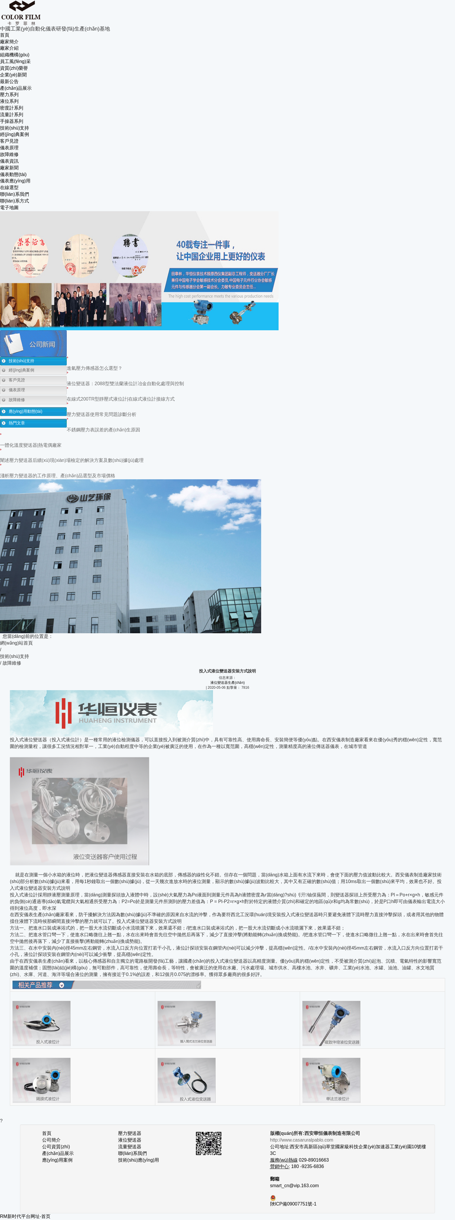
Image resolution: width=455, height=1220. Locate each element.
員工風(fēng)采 (15, 61)
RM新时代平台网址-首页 (25, 1216)
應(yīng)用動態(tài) (25, 411)
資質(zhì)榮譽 (14, 68)
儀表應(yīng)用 (15, 180)
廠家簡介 (9, 41)
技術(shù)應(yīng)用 (138, 1160)
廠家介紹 (9, 48)
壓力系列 (9, 94)
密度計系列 (11, 107)
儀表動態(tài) (13, 174)
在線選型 (9, 187)
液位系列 (9, 101)
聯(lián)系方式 (14, 200)
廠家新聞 (9, 167)
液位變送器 (129, 1140)
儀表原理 (9, 147)
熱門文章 (17, 423)
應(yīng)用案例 (57, 1160)
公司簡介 (51, 1140)
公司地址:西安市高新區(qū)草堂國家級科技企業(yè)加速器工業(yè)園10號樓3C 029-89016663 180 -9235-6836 (348, 1153)
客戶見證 (9, 141)
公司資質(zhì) (56, 1146)
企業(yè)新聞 (13, 74)
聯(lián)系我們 (14, 194)
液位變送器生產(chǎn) (227, 683)
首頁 (4, 35)
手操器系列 (11, 121)
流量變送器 (129, 1146)
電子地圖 (9, 207)
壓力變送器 (129, 1133)
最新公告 (9, 81)
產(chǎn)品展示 (16, 88)
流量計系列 (11, 114)
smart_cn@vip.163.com (294, 1185)
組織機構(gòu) (14, 54)
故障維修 (9, 154)
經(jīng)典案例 (14, 134)
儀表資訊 (9, 161)
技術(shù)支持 (14, 127)
